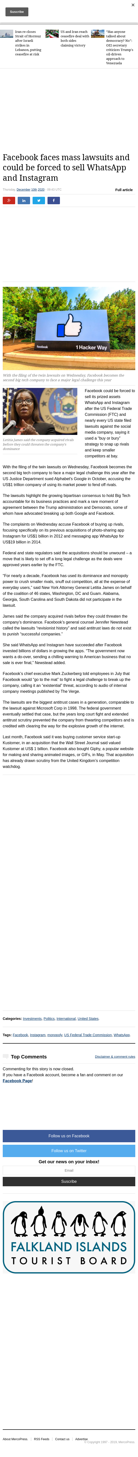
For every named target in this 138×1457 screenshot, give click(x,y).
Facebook (20, 1035)
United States (88, 1019)
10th (34, 189)
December (23, 189)
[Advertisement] (70, 110)
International (66, 1019)
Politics (49, 1019)
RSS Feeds (41, 1439)
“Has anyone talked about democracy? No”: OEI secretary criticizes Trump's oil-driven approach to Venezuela (119, 47)
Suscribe (69, 1181)
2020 (41, 189)
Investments (32, 1019)
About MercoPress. (15, 1439)
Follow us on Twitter (69, 1151)
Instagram (38, 1035)
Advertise (81, 1439)
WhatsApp (122, 1035)
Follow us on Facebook (69, 1136)
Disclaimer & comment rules (115, 1056)
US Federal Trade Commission (88, 1035)
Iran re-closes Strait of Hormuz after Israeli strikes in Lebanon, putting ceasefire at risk (28, 43)
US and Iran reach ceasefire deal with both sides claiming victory (75, 38)
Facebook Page (17, 1081)
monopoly (54, 1035)
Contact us (62, 1439)
